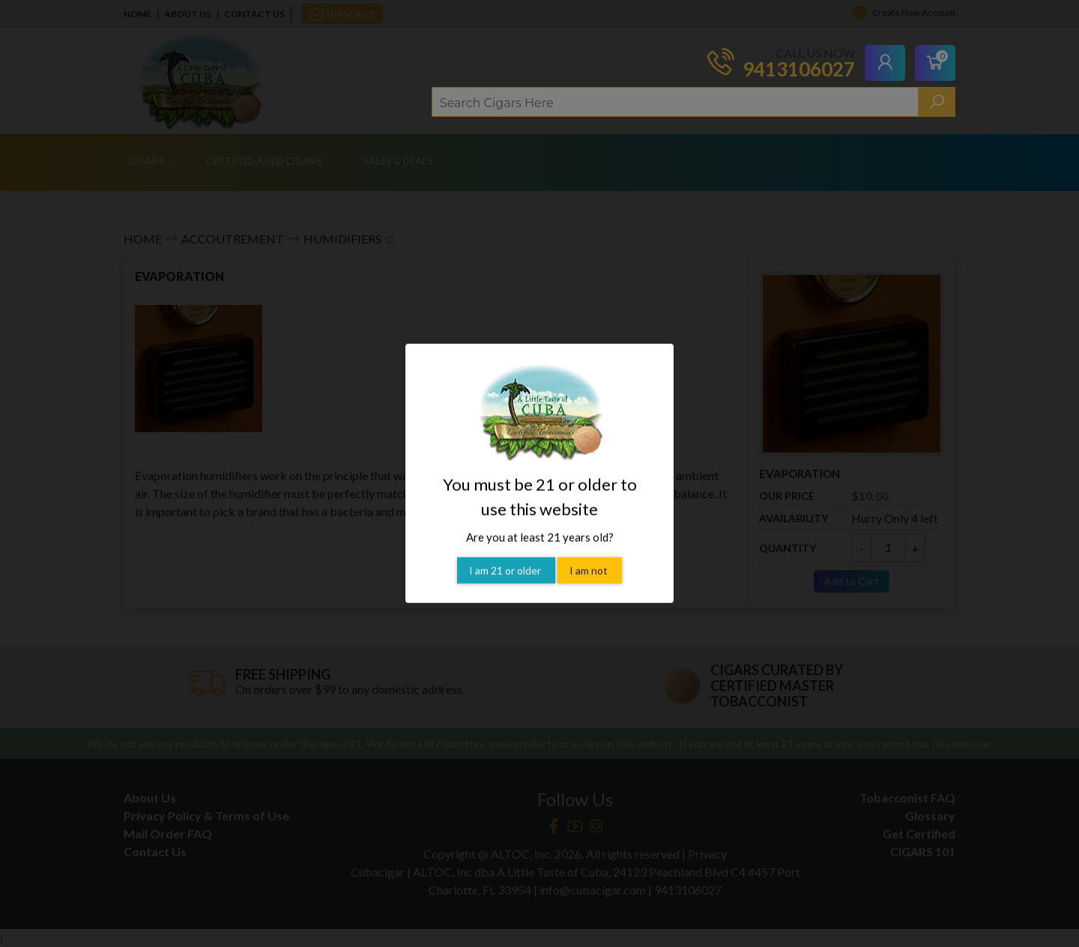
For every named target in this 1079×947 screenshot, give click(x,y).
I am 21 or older (506, 551)
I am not (589, 551)
